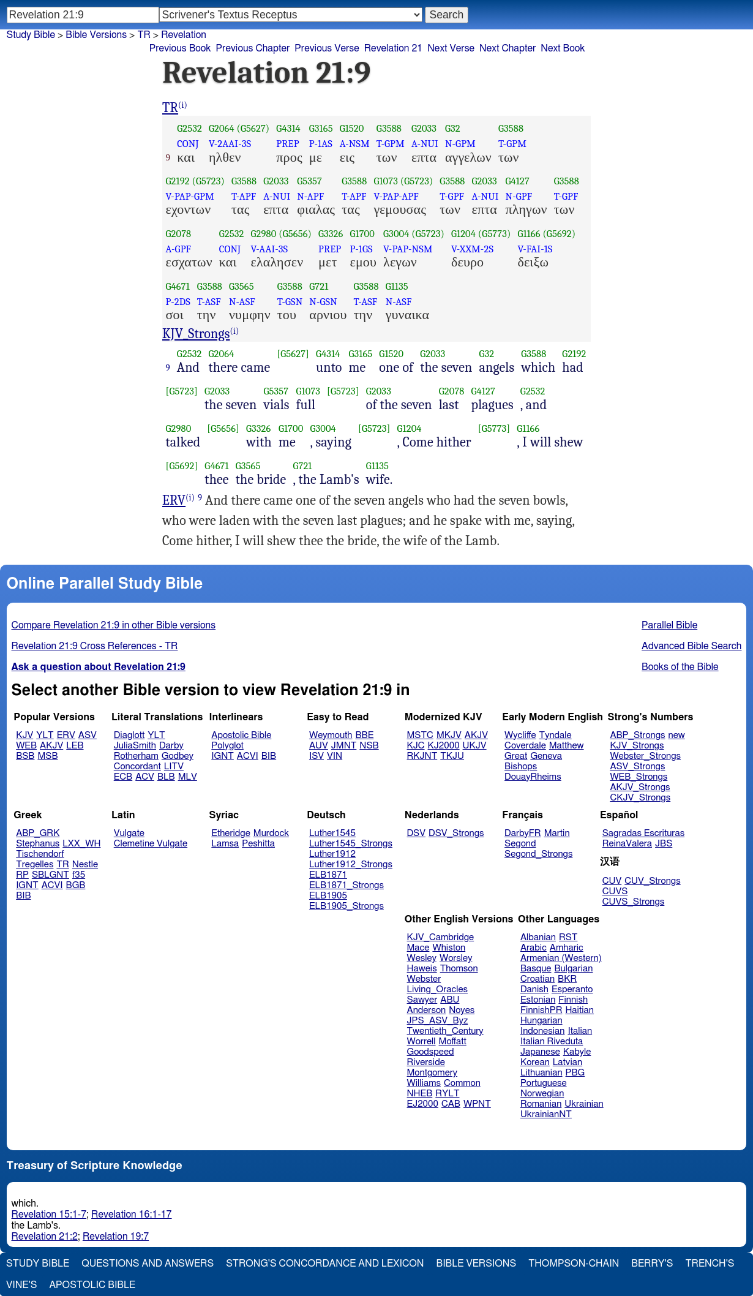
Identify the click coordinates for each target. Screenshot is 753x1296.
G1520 (352, 128)
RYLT (447, 1093)
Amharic (566, 947)
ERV (173, 500)
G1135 (397, 286)
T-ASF (209, 301)
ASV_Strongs (637, 766)
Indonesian (542, 1031)
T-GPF (452, 196)
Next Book (563, 48)
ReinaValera (627, 843)
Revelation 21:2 (45, 1236)
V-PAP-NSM (408, 249)
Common (462, 1083)
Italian (580, 1031)
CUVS (615, 891)
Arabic (533, 947)
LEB (74, 745)
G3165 (321, 128)
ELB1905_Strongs (346, 906)
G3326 (330, 233)
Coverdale (525, 745)
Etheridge (230, 833)
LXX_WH (81, 843)
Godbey (177, 756)
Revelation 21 (393, 48)
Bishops (520, 766)
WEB (26, 745)
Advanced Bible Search (691, 646)
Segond (520, 843)
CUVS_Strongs (633, 901)
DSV (416, 833)
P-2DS (178, 301)
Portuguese (543, 1083)
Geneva (546, 756)
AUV (318, 745)
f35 (78, 875)
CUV (612, 881)
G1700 (362, 233)
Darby (171, 745)
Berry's (652, 1263)
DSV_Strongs (456, 833)
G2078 (179, 233)
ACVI (247, 756)
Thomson (459, 968)
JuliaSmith (135, 745)
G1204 (463, 233)
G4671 (178, 286)
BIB (268, 756)
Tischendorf (40, 854)
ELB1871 (328, 875)
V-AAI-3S (269, 249)
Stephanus (37, 843)
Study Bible (31, 35)
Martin (557, 833)
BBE (365, 735)
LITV (174, 766)
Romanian (540, 1104)
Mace (418, 947)
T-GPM (390, 143)
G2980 (264, 233)
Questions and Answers (147, 1263)
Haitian (579, 1010)
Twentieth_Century (445, 1031)
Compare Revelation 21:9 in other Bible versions (114, 625)
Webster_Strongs (645, 756)
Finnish (573, 999)
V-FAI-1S (534, 249)
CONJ (187, 143)
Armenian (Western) (561, 958)
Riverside (426, 1062)
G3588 (389, 128)
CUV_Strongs (652, 881)
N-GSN (323, 301)
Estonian (537, 999)
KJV (24, 735)
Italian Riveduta (551, 1041)
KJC (416, 745)
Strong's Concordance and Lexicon (325, 1263)
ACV (144, 777)
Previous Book (180, 48)
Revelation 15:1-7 (49, 1214)
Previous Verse (326, 48)
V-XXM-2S (472, 249)
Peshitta (258, 843)
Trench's (709, 1263)
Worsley (456, 958)
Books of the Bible (680, 667)
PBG (575, 1072)
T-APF (243, 196)
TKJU (452, 756)
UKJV (475, 745)
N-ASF (242, 301)
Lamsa (225, 843)
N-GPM (460, 143)
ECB (123, 777)
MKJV (449, 735)
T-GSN (290, 301)
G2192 (178, 181)
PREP (287, 143)
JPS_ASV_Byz (437, 1020)
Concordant (137, 766)
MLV (187, 777)
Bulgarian (573, 968)
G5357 (309, 181)
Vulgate (129, 833)
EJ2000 (422, 1104)
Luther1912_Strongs (350, 864)
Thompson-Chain (573, 1263)
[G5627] (293, 354)
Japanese (540, 1052)
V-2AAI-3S (230, 143)
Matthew (566, 745)
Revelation (183, 35)
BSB (25, 756)
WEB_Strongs (638, 777)
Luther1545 (332, 833)
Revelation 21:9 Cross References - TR (95, 646)
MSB (47, 756)
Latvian (567, 1062)
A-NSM (355, 143)
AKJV (51, 745)
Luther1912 (332, 854)
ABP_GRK (37, 833)
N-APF (310, 196)
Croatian (537, 979)
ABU (449, 999)
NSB (368, 745)
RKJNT (422, 756)
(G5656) (295, 233)
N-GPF (519, 196)
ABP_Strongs (637, 735)
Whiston (448, 947)
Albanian (538, 937)
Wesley (421, 958)
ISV (316, 756)
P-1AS (320, 143)
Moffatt (452, 1041)
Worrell (421, 1041)
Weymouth (331, 735)
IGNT (222, 756)
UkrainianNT (546, 1114)
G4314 (288, 128)
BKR (567, 979)
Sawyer (422, 999)
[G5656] (223, 428)
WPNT (477, 1104)
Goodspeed (430, 1052)
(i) (182, 105)
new (677, 735)
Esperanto (572, 989)
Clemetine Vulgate (150, 843)
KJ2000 (444, 745)
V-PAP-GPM (190, 196)
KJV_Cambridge (440, 937)
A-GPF (179, 249)
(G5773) (494, 233)
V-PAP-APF (396, 196)
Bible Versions (96, 35)
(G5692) (558, 233)
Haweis (422, 968)
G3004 (396, 233)
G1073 (385, 181)
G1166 (528, 233)
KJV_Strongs (196, 334)
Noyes (461, 1010)
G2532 (189, 128)
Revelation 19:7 (116, 1236)
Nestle (85, 864)
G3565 (241, 286)
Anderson (426, 1010)
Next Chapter (507, 48)
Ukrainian (583, 1104)
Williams (424, 1083)
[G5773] (494, 428)
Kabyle (577, 1052)
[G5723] (182, 391)
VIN (334, 756)
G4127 (518, 181)
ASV (87, 735)
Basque (536, 968)
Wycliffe (520, 735)
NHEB (420, 1093)
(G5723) (208, 181)
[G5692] (182, 466)
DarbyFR (522, 833)
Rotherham (136, 756)
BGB (76, 885)
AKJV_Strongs (640, 787)
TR (143, 35)
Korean (535, 1062)
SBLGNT (50, 875)
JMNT (344, 745)
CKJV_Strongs (640, 797)
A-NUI (424, 143)
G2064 (221, 128)
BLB (166, 777)
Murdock (271, 833)
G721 (318, 286)
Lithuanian (541, 1072)
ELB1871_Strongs (346, 885)
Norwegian (542, 1093)
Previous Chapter (253, 48)
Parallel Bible (669, 625)
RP (22, 875)
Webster (424, 979)
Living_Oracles (437, 989)
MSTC (420, 735)
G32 (452, 128)
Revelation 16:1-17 (131, 1214)
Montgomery (432, 1072)
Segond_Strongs (538, 854)
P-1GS (361, 249)
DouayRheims (532, 777)
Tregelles (34, 864)
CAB (450, 1104)
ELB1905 (328, 895)
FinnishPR (541, 1010)
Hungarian (541, 1020)
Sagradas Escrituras (643, 833)
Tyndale (555, 735)
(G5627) (253, 128)
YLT (44, 735)
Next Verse (450, 48)
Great (515, 756)
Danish (534, 989)
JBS (663, 843)
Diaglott (129, 735)
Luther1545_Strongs (350, 843)
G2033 (423, 128)
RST (568, 937)
